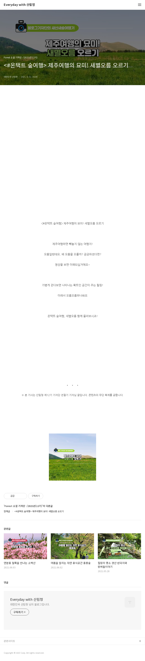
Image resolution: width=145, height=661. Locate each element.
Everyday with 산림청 (19, 5)
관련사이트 (9, 641)
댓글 (6, 582)
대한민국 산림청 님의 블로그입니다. (30, 604)
